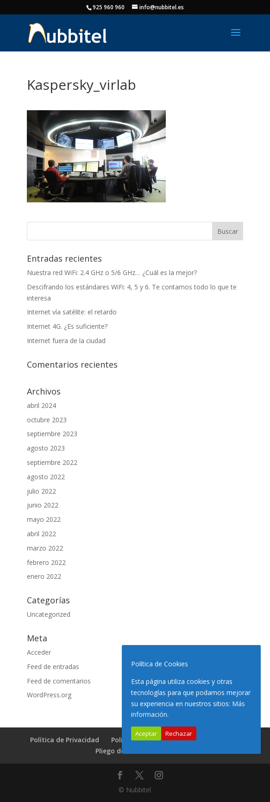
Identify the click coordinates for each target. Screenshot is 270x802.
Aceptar (146, 733)
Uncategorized (48, 614)
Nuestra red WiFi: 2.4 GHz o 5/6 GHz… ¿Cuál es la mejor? (112, 272)
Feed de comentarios (59, 681)
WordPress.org (49, 694)
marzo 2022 (45, 548)
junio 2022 (42, 505)
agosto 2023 (46, 448)
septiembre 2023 (52, 433)
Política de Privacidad (64, 739)
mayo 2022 (44, 519)
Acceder (39, 652)
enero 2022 (44, 576)
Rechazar (178, 733)
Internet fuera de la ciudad (66, 340)
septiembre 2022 (52, 462)
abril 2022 (41, 533)
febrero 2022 (46, 562)
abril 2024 (41, 405)
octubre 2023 (47, 419)
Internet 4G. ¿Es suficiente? (67, 326)
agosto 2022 (46, 476)
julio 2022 (41, 491)
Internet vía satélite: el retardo (72, 311)
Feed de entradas (53, 666)
